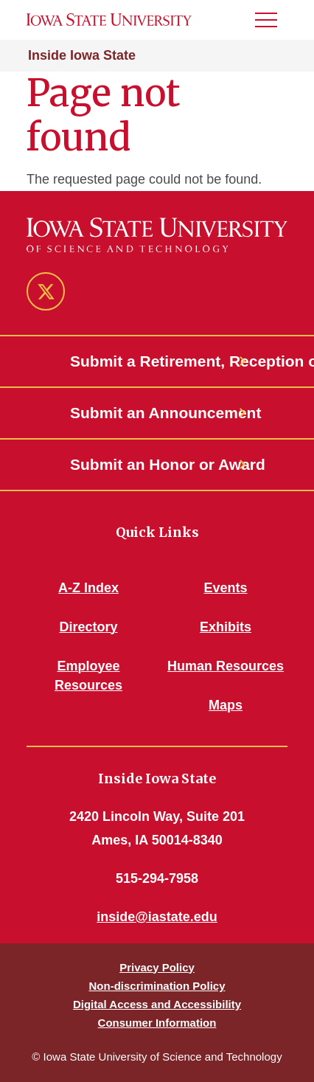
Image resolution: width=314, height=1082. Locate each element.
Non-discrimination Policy (156, 985)
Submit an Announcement (157, 412)
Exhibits (225, 627)
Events (225, 587)
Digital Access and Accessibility (157, 1004)
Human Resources (225, 666)
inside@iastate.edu (157, 916)
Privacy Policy (157, 967)
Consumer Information (157, 1022)
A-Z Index (88, 587)
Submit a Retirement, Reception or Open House (157, 361)
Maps (226, 705)
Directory (88, 627)
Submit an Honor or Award (157, 464)
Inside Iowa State (82, 55)
